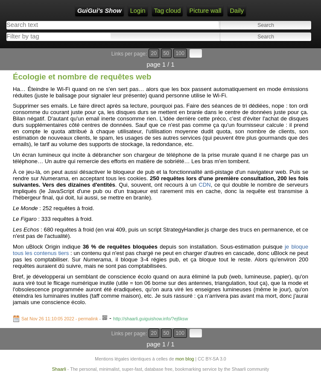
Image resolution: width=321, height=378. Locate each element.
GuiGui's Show (99, 10)
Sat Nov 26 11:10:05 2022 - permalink (59, 318)
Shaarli (59, 369)
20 (154, 53)
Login (138, 10)
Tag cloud (167, 10)
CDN (204, 185)
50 (166, 53)
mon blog (184, 358)
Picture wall (205, 10)
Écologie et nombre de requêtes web (82, 76)
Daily (237, 10)
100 (180, 53)
